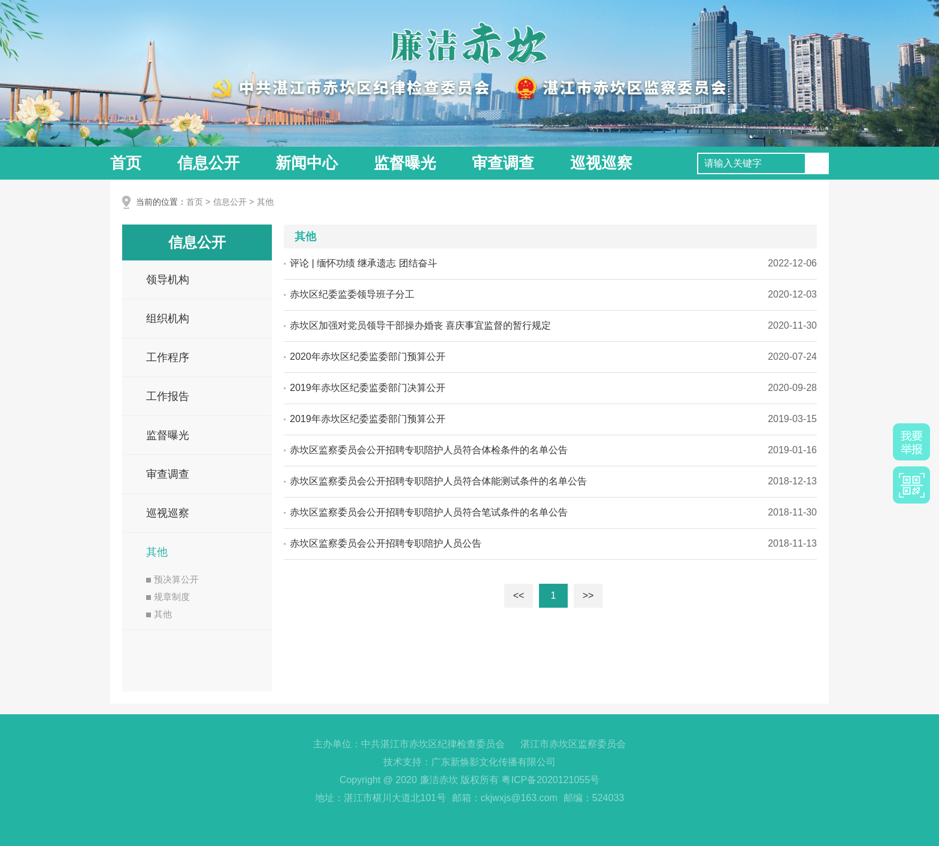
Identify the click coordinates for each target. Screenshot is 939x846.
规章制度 (168, 597)
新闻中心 (306, 163)
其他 (265, 202)
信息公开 (208, 163)
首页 (125, 163)
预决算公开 (172, 579)
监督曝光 (405, 163)
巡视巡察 (601, 163)
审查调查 (503, 163)
